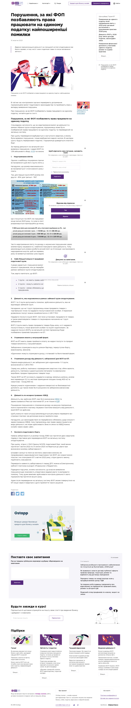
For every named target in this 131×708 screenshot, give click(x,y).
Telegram (22, 493)
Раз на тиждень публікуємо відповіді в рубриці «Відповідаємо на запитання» (37, 562)
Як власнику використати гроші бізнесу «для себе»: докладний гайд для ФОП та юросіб (21, 653)
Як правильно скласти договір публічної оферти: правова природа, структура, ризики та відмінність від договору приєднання (99, 573)
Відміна (65, 216)
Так (65, 210)
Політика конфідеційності (108, 695)
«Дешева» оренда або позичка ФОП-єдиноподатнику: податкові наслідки (50, 671)
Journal (18, 5)
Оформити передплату (101, 3)
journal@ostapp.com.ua (63, 705)
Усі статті (106, 690)
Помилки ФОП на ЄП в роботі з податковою (82, 111)
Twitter (17, 493)
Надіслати (57, 176)
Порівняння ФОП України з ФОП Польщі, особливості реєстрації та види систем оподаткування (108, 667)
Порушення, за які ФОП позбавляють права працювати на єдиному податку (108, 67)
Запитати (17, 582)
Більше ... (104, 56)
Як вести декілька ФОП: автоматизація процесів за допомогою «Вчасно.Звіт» (106, 653)
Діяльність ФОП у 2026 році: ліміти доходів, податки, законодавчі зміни (108, 37)
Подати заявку (22, 535)
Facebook (13, 493)
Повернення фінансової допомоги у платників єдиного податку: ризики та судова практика (108, 47)
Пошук (57, 3)
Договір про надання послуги (109, 698)
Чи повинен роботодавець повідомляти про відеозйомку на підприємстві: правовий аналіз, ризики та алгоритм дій (98, 586)
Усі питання (114, 557)
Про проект (63, 690)
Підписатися (56, 618)
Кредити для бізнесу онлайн (79, 3)
